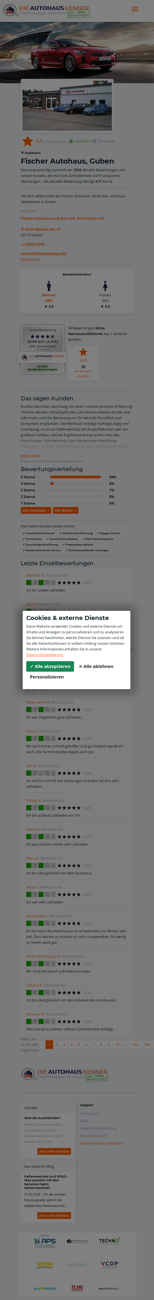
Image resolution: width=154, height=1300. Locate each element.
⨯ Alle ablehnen (96, 666)
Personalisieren (47, 677)
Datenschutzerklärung (44, 654)
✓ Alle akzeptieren (50, 666)
